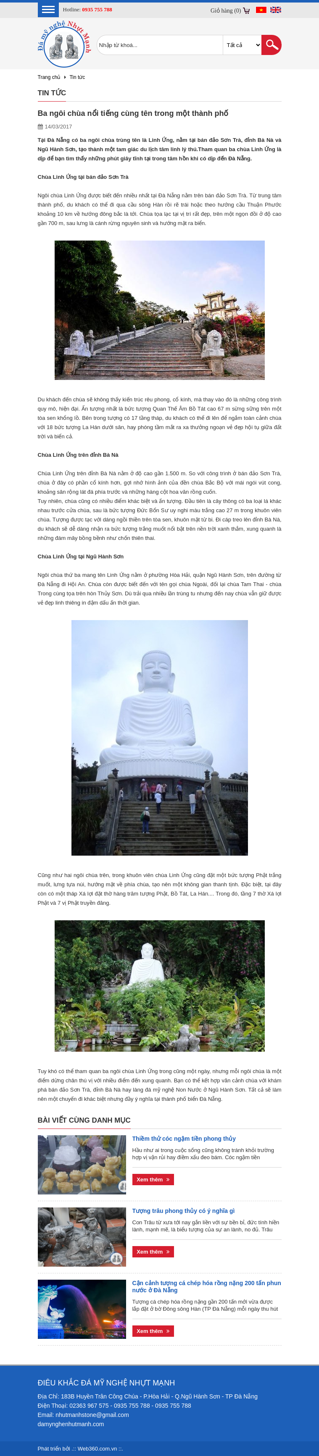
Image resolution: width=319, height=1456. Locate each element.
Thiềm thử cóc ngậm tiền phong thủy (184, 1138)
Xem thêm (153, 1179)
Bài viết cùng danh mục (84, 1120)
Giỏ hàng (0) (226, 11)
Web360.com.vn (97, 1449)
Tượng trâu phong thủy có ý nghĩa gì (183, 1210)
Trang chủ (49, 77)
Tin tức (77, 77)
